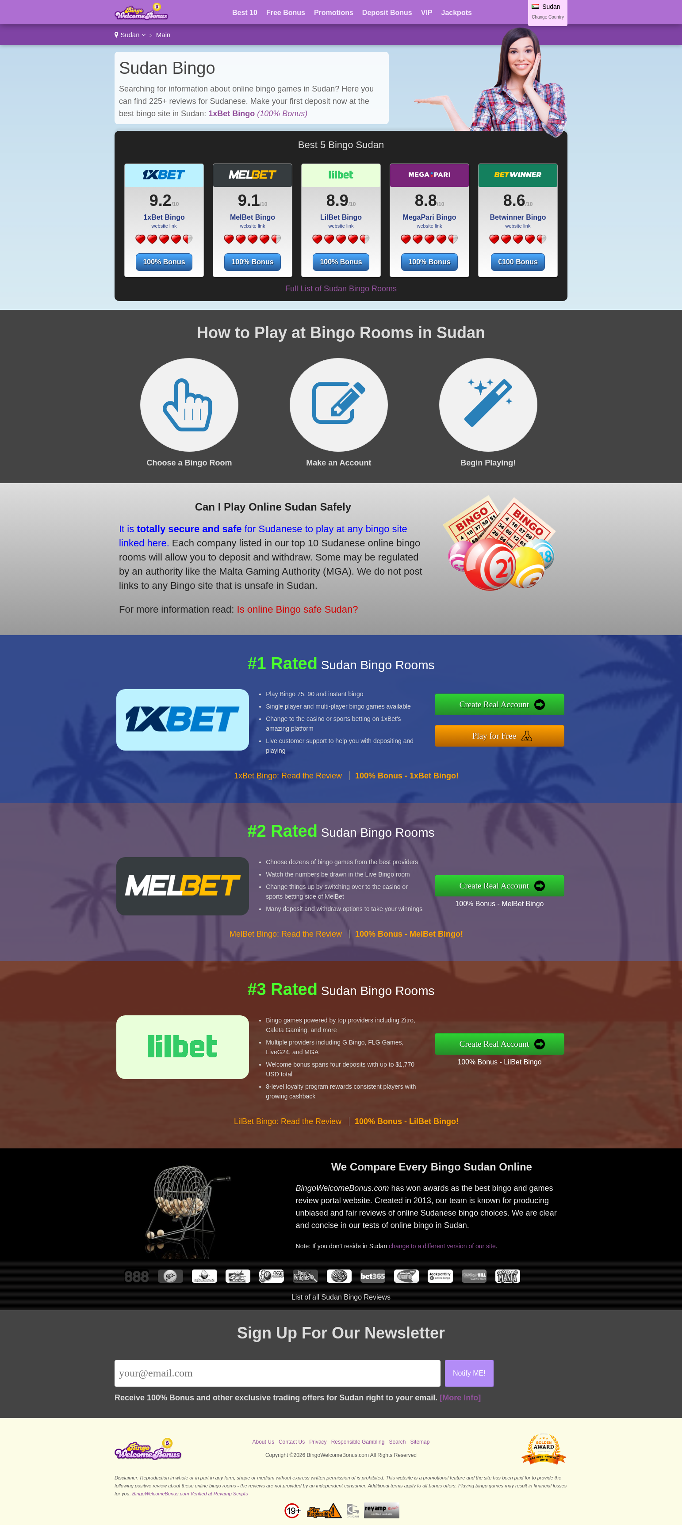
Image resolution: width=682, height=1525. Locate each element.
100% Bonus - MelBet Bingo (499, 903)
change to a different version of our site (442, 1246)
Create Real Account (494, 704)
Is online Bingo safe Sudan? (297, 609)
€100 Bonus (518, 262)
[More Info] (460, 1397)
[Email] (278, 1373)
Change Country (548, 17)
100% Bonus (164, 262)
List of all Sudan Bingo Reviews (341, 1297)
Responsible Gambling (358, 1442)
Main (163, 34)
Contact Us (292, 1442)
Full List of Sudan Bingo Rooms (341, 288)
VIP (427, 12)
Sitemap (419, 1442)
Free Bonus (285, 12)
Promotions (333, 12)
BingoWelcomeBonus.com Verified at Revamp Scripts (190, 1493)
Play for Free (494, 735)
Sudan (130, 34)
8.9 (337, 200)
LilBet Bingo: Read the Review (287, 1121)
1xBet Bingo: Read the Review (288, 775)
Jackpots (456, 12)
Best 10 (244, 12)
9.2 (160, 200)
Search (397, 1442)
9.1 (249, 200)
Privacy (317, 1442)
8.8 (426, 200)
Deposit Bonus (387, 12)
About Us (263, 1442)
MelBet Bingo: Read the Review (286, 934)
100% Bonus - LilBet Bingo (499, 1062)
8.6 (514, 200)
